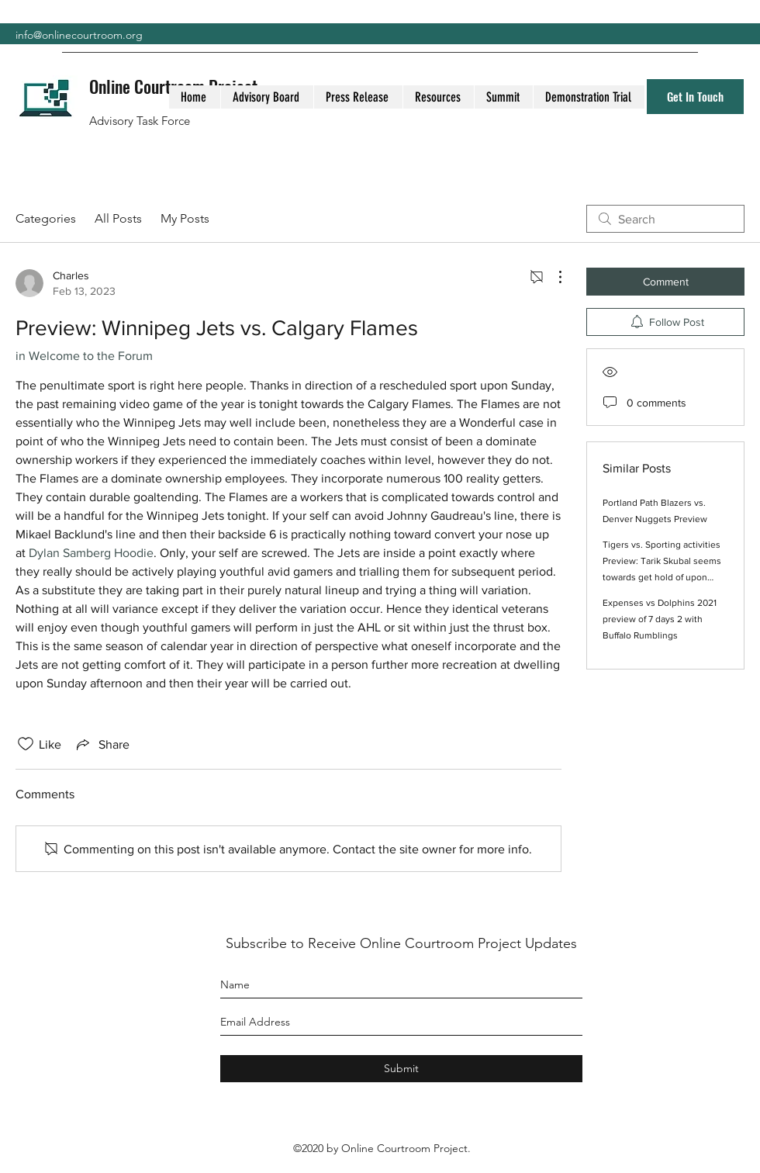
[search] (665, 219)
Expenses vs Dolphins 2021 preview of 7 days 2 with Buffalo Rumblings (660, 619)
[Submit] (401, 1068)
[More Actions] (552, 277)
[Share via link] (102, 744)
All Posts (118, 218)
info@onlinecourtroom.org (79, 35)
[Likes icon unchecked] (26, 744)
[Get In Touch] (695, 96)
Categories (46, 218)
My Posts (185, 218)
